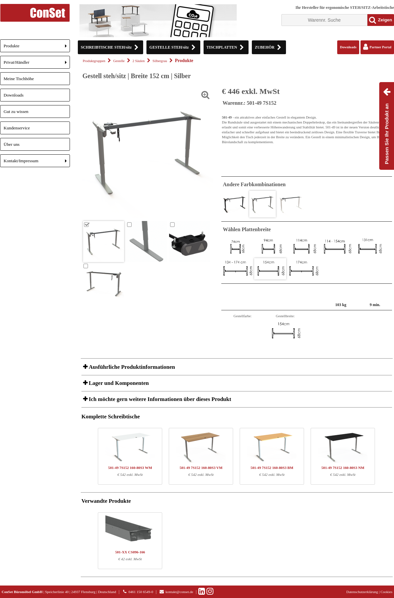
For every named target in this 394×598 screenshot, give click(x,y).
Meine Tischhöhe (19, 78)
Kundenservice (17, 127)
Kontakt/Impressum (37, 162)
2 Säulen (139, 61)
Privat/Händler (37, 64)
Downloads (14, 95)
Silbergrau (160, 61)
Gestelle (119, 61)
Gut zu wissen (16, 111)
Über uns (12, 144)
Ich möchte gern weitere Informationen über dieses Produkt (159, 399)
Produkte (37, 47)
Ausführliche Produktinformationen (131, 367)
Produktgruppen (94, 61)
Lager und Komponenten (118, 383)
